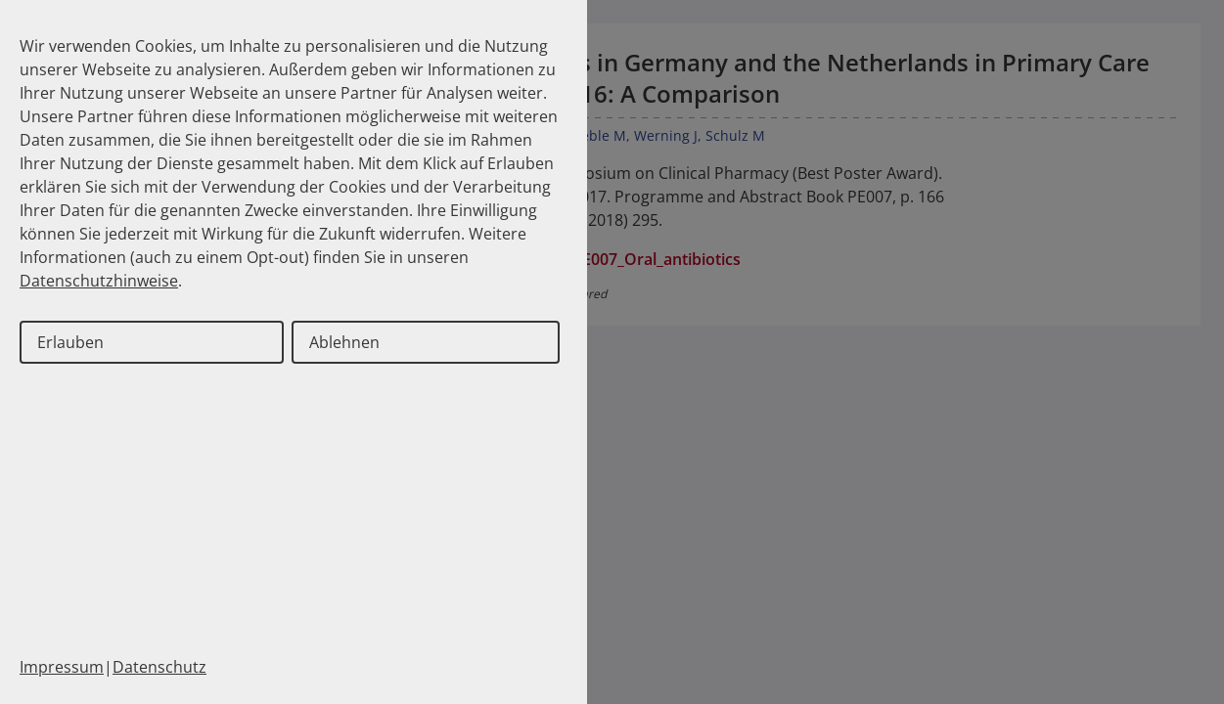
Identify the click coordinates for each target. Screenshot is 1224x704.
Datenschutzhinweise (99, 280)
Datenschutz (159, 667)
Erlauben (70, 342)
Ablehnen (344, 342)
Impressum (62, 667)
